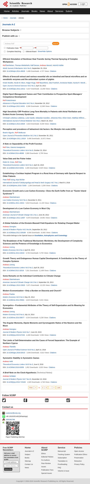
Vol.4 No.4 (20, 250)
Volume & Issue (63, 471)
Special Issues (46, 473)
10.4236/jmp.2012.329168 (16, 232)
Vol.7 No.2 (55, 183)
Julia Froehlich (54, 83)
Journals (25, 11)
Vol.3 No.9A (27, 229)
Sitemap (28, 461)
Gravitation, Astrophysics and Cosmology (50, 235)
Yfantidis (9, 347)
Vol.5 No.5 (20, 297)
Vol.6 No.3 (29, 364)
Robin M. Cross (8, 162)
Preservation (78, 458)
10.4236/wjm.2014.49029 (16, 71)
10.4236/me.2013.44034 (15, 253)
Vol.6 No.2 (31, 350)
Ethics (43, 453)
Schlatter (9, 376)
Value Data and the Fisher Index (17, 159)
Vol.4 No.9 (27, 68)
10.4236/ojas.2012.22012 (16, 89)
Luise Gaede (30, 118)
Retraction (78, 461)
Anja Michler (20, 180)
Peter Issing (9, 180)
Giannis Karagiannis (17, 147)
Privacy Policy (79, 464)
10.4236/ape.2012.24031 (16, 106)
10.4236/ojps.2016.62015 (16, 353)
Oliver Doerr (66, 118)
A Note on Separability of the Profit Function (22, 144)
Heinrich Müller (58, 65)
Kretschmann (9, 100)
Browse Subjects (11, 30)
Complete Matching (14, 51)
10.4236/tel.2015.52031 (15, 168)
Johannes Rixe (56, 118)
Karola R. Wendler (79, 83)
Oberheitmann (11, 197)
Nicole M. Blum (19, 83)
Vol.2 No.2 (31, 86)
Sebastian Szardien (43, 118)
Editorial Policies (47, 457)
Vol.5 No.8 (20, 314)
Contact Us (29, 464)
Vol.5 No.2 (29, 165)
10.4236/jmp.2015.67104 (16, 335)
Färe (6, 147)
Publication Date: (12, 48)
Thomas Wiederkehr (22, 65)
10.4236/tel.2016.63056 (15, 367)
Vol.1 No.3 (34, 136)
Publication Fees (47, 470)
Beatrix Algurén (8, 133)
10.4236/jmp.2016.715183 (16, 382)
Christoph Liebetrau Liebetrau (13, 118)
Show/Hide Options (45, 51)
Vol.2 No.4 (30, 103)
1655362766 (10, 420)
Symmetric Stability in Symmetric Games (21, 358)
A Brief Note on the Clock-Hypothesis (19, 373)
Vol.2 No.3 (34, 282)
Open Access (79, 451)
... (50, 388)
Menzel (46, 65)
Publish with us (11, 36)
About (50, 11)
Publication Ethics (80, 454)
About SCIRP (44, 448)
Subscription (62, 458)
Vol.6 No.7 (26, 332)
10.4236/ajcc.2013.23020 (16, 285)
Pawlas (9, 294)
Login (82, 4)
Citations (53, 71)
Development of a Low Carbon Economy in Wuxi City (26, 208)
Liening (9, 247)
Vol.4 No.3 (36, 121)
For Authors (45, 460)
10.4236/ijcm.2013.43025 (16, 124)
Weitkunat (20, 133)
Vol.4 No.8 (29, 150)
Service (61, 447)
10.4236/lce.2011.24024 (15, 203)
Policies (78, 447)
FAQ (59, 468)
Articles (15, 11)
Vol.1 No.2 (34, 215)
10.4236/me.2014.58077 (15, 318)
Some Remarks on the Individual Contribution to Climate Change (32, 276)
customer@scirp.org (13, 413)
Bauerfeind (42, 83)
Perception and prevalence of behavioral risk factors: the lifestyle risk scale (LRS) (39, 129)
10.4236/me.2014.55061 (15, 300)
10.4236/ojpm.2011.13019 (16, 138)
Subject (27, 454)
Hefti (8, 361)
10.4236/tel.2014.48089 (15, 153)
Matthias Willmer (78, 118)
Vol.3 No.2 (29, 268)
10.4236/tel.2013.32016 (15, 270)
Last (58, 388)
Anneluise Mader (66, 83)
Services (59, 11)
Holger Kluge (31, 83)
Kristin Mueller (8, 83)
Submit (69, 11)
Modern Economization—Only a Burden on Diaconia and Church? (32, 291)
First (30, 388)
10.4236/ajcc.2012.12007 (16, 218)
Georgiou (9, 227)
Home (7, 11)
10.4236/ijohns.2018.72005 (16, 185)
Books (34, 11)
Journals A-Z (29, 451)
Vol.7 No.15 (27, 379)
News (42, 11)
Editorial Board (31, 51)
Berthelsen (8, 65)
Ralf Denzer (34, 65)
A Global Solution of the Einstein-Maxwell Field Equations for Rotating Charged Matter (41, 223)
